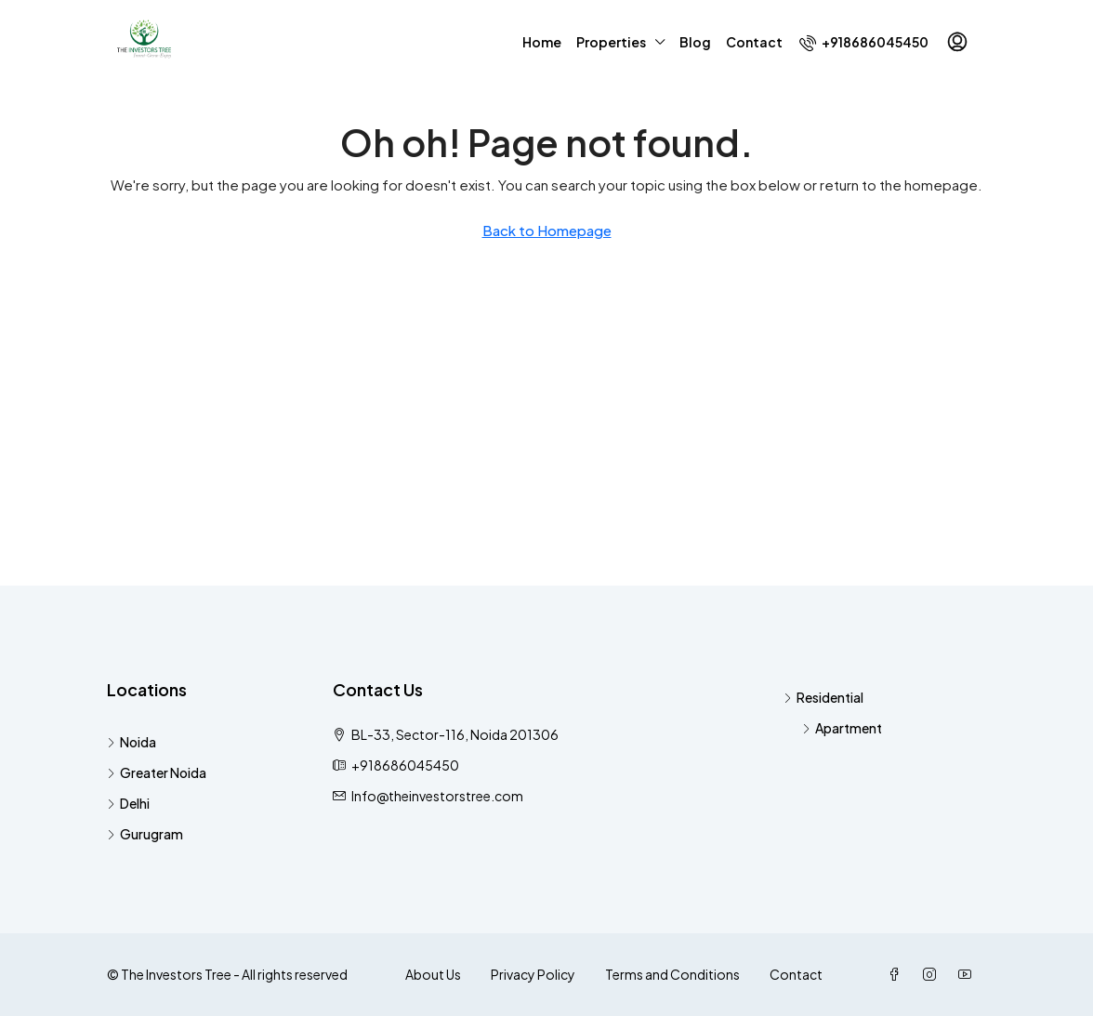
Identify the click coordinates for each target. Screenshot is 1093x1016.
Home (541, 41)
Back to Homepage (547, 230)
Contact (754, 41)
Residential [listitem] (823, 697)
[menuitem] (864, 41)
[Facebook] (898, 974)
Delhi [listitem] (128, 803)
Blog (695, 41)
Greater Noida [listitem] (156, 772)
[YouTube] (968, 974)
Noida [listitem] (131, 741)
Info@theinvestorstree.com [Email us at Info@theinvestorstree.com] (437, 795)
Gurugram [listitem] (145, 833)
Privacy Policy (533, 974)
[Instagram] (933, 974)
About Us (433, 974)
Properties (611, 41)
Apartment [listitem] (842, 727)
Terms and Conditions (672, 974)
